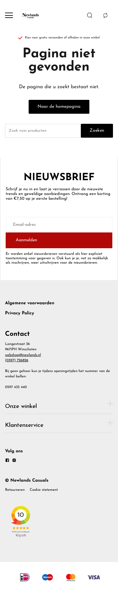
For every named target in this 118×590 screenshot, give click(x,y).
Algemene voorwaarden (29, 303)
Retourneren (15, 490)
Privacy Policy (19, 313)
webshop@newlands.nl (23, 355)
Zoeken (97, 130)
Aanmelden (26, 240)
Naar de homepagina (58, 106)
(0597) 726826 (16, 360)
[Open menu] (9, 15)
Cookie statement (44, 490)
